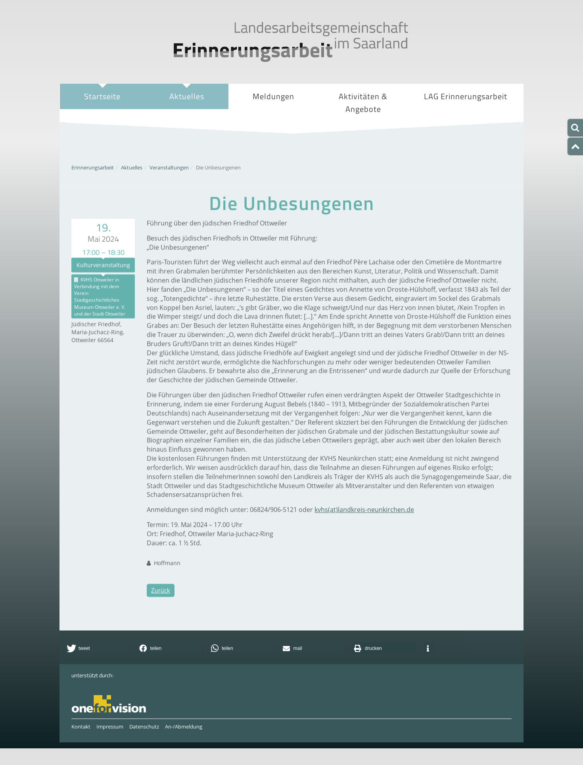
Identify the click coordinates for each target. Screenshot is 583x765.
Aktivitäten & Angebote (363, 103)
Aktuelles (186, 97)
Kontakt (80, 726)
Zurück (160, 606)
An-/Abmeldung (183, 726)
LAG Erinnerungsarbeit (465, 97)
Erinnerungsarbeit (92, 167)
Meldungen (273, 96)
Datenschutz (144, 726)
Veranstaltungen (169, 167)
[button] (97, 648)
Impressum (109, 726)
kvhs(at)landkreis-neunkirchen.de (364, 526)
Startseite (102, 96)
